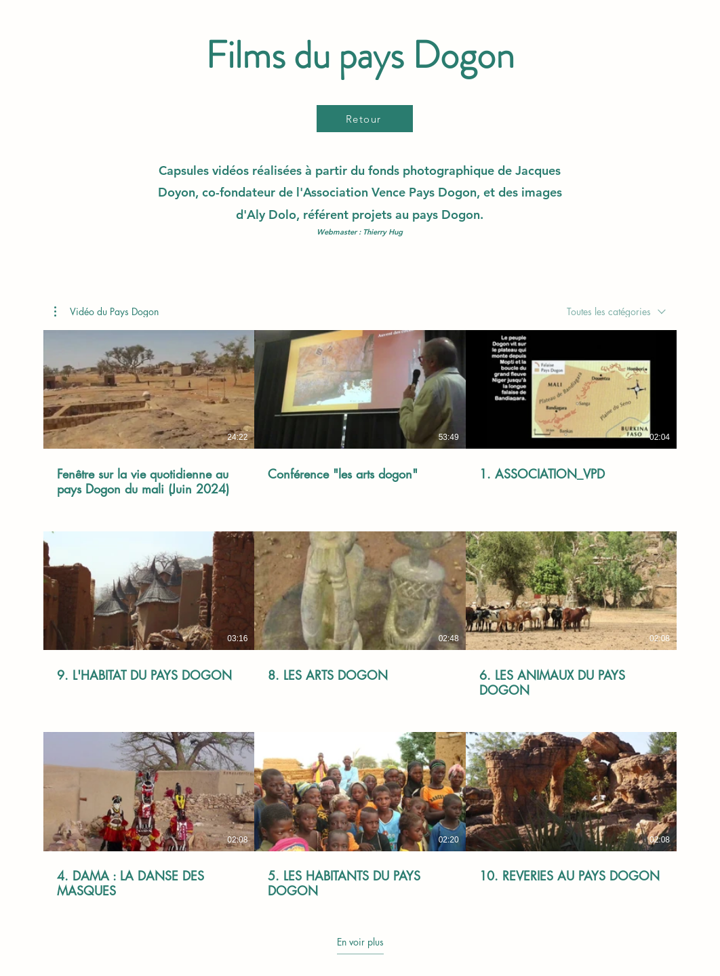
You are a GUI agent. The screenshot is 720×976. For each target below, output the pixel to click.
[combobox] (616, 311)
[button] (106, 311)
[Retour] (365, 118)
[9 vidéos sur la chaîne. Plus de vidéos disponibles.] (360, 614)
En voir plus (360, 942)
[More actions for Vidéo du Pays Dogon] (106, 311)
